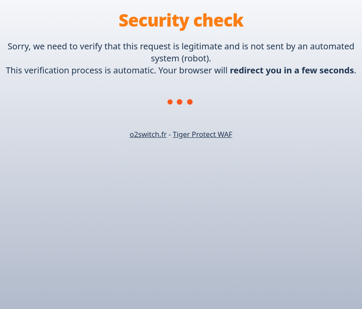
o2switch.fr (148, 134)
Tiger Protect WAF (202, 134)
